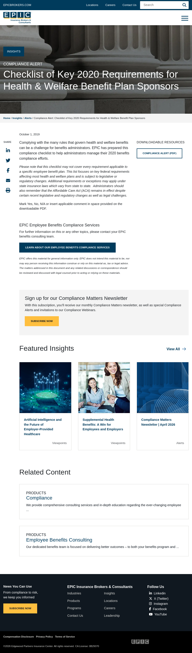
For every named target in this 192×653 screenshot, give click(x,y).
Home (6, 118)
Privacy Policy (44, 636)
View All (173, 349)
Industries (74, 593)
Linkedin (157, 593)
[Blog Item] (45, 406)
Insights (17, 118)
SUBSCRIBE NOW (42, 321)
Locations (92, 5)
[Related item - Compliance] (104, 502)
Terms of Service (65, 636)
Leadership (112, 615)
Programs (74, 608)
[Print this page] (8, 190)
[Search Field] (164, 5)
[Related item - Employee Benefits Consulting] (104, 541)
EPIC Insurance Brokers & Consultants (99, 587)
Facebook (158, 609)
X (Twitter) (159, 598)
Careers (110, 5)
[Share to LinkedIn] (8, 150)
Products (73, 601)
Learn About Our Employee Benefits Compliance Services (67, 247)
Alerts (28, 118)
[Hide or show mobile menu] (184, 17)
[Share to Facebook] (8, 170)
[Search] (184, 5)
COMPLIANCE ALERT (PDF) (159, 153)
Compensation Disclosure (18, 636)
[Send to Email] (8, 180)
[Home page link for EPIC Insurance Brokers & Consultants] (17, 17)
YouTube (158, 614)
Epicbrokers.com (17, 5)
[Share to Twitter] (8, 160)
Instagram (158, 603)
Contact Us (129, 5)
